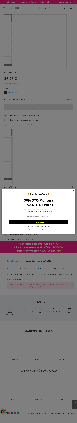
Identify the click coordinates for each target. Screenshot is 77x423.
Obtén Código (38, 222)
